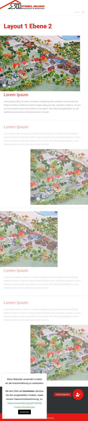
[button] (77, 12)
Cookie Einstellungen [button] (24, 407)
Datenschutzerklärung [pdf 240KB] (24, 403)
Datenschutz (49, 418)
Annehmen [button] (24, 412)
